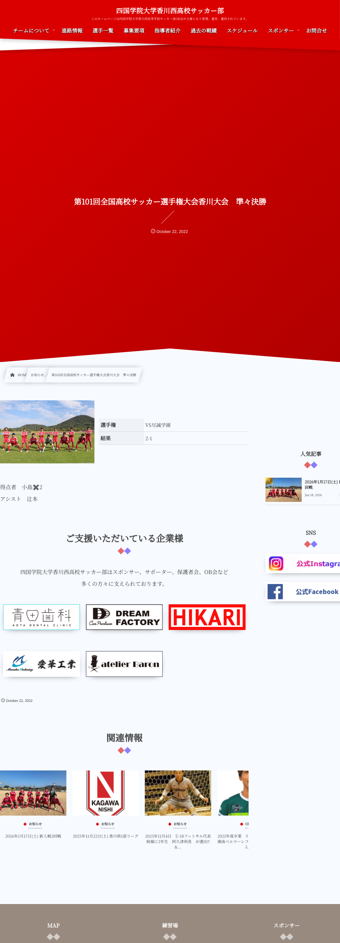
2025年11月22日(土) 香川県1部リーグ (105, 840)
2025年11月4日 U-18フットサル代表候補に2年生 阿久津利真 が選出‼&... (178, 845)
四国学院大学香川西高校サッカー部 (170, 11)
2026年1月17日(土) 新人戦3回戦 (33, 840)
